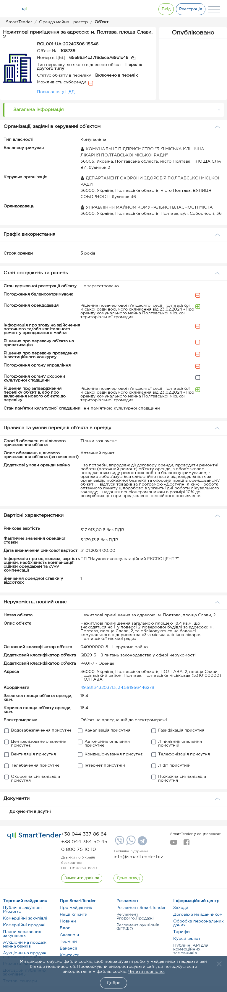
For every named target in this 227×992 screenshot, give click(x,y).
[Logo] (24, 9)
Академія (69, 935)
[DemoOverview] (128, 878)
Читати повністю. (146, 971)
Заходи (180, 908)
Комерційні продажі (24, 925)
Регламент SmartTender (141, 908)
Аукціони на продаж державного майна (24, 955)
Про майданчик (76, 908)
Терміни (68, 941)
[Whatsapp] (130, 843)
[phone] (84, 834)
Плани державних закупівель (22, 933)
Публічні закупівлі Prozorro (22, 909)
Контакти (70, 955)
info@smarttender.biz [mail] (138, 857)
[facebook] (186, 844)
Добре (113, 983)
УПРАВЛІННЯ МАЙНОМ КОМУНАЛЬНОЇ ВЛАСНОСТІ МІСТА (146, 207)
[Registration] (190, 9)
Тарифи (181, 932)
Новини (68, 921)
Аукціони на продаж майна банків (24, 944)
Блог (65, 928)
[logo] (34, 836)
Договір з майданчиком (198, 914)
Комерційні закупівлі (25, 918)
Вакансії (68, 948)
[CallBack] (81, 878)
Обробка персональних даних (198, 923)
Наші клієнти (73, 914)
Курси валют (186, 938)
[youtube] (173, 844)
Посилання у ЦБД (56, 92)
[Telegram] (141, 843)
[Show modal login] (165, 9)
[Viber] (119, 843)
